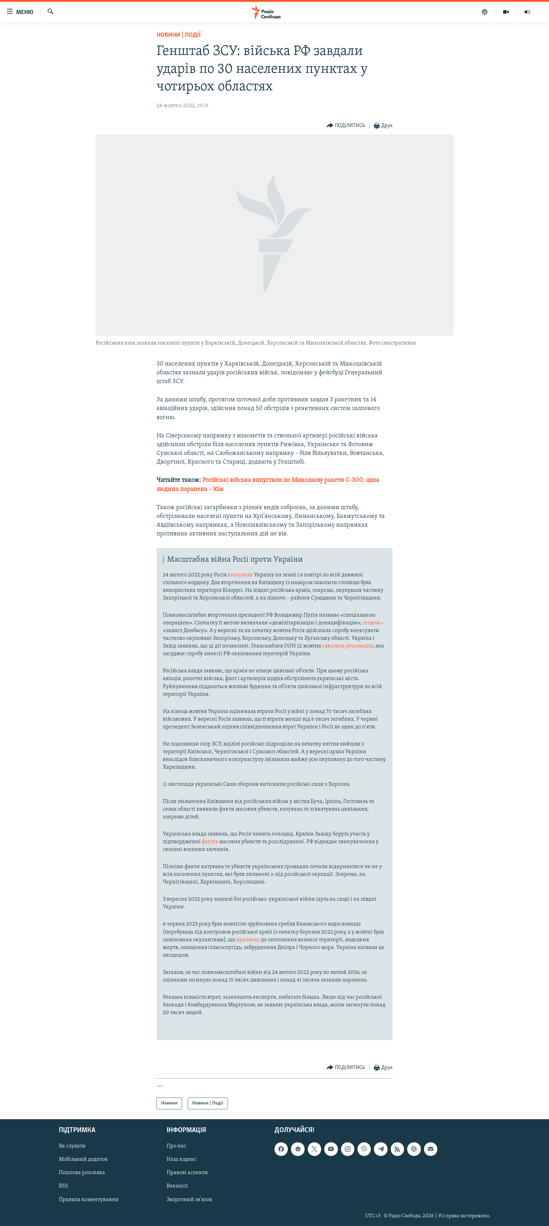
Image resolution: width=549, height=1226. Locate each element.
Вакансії (177, 1186)
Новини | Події (179, 35)
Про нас (176, 1146)
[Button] (346, 126)
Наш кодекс (181, 1160)
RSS (63, 1186)
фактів (210, 842)
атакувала (240, 575)
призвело (248, 940)
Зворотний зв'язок (190, 1200)
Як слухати (72, 1146)
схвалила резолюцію (347, 646)
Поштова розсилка (82, 1173)
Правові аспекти (187, 1173)
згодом (371, 623)
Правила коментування (88, 1200)
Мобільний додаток (83, 1160)
